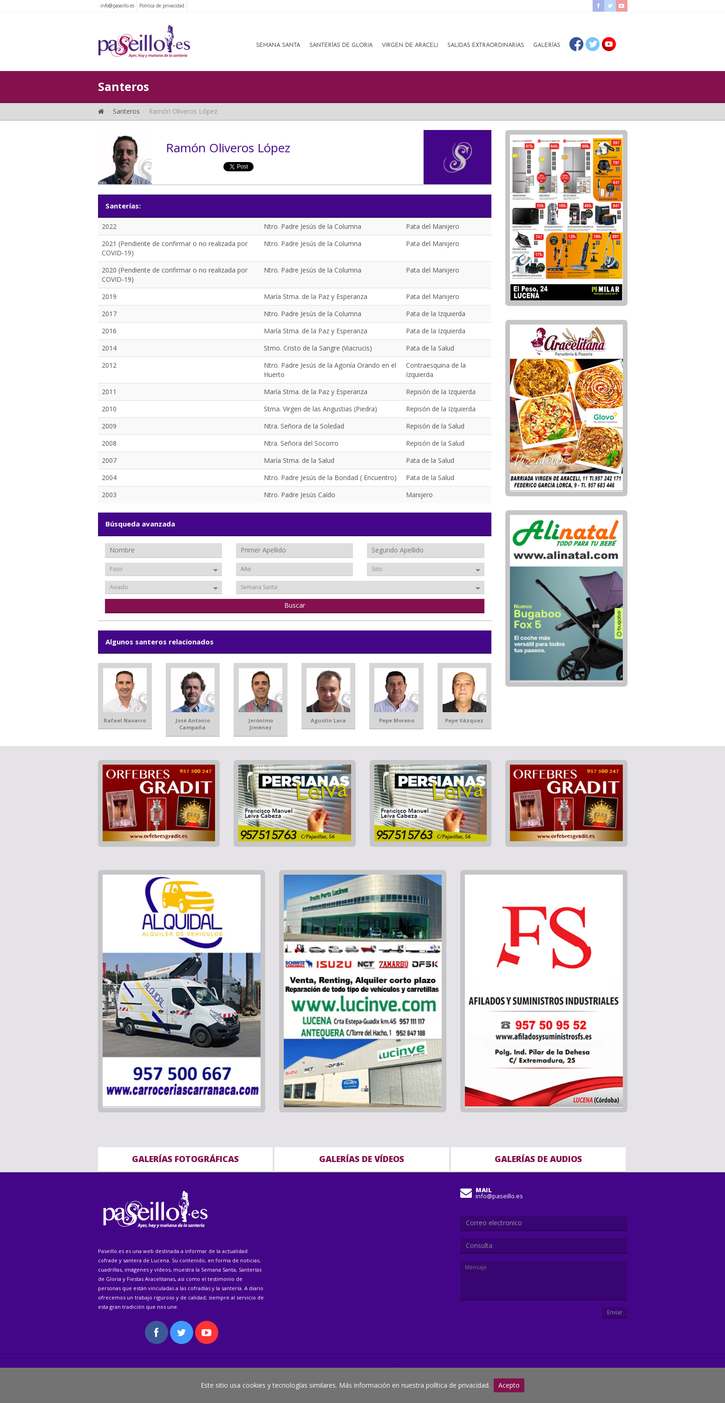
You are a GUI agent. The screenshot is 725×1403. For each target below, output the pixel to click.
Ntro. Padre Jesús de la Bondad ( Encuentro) (330, 477)
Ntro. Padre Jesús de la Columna (312, 226)
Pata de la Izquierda (435, 313)
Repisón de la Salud (435, 426)
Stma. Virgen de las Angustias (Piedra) (320, 408)
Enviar (615, 1312)
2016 (109, 330)
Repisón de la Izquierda (441, 391)
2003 (109, 494)
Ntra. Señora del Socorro (301, 443)
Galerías (546, 45)
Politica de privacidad (161, 5)
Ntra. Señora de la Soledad (304, 426)
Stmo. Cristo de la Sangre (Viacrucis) (318, 348)
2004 (109, 477)
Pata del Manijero (432, 226)
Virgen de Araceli (410, 45)
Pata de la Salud (430, 348)
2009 (109, 426)
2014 (109, 348)
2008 (109, 443)
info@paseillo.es (117, 5)
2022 (109, 226)
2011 (109, 391)
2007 (109, 460)
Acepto (509, 1385)
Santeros (126, 111)
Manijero (419, 494)
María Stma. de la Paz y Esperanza (315, 296)
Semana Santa (278, 45)
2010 (109, 408)
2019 (109, 296)
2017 (109, 313)
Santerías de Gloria (340, 45)
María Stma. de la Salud (299, 460)
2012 (109, 365)
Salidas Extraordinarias (485, 45)
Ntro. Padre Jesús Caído (299, 494)
